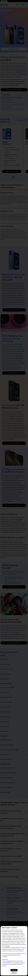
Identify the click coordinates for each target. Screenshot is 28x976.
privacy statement (20, 962)
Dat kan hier (18, 953)
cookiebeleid (9, 961)
